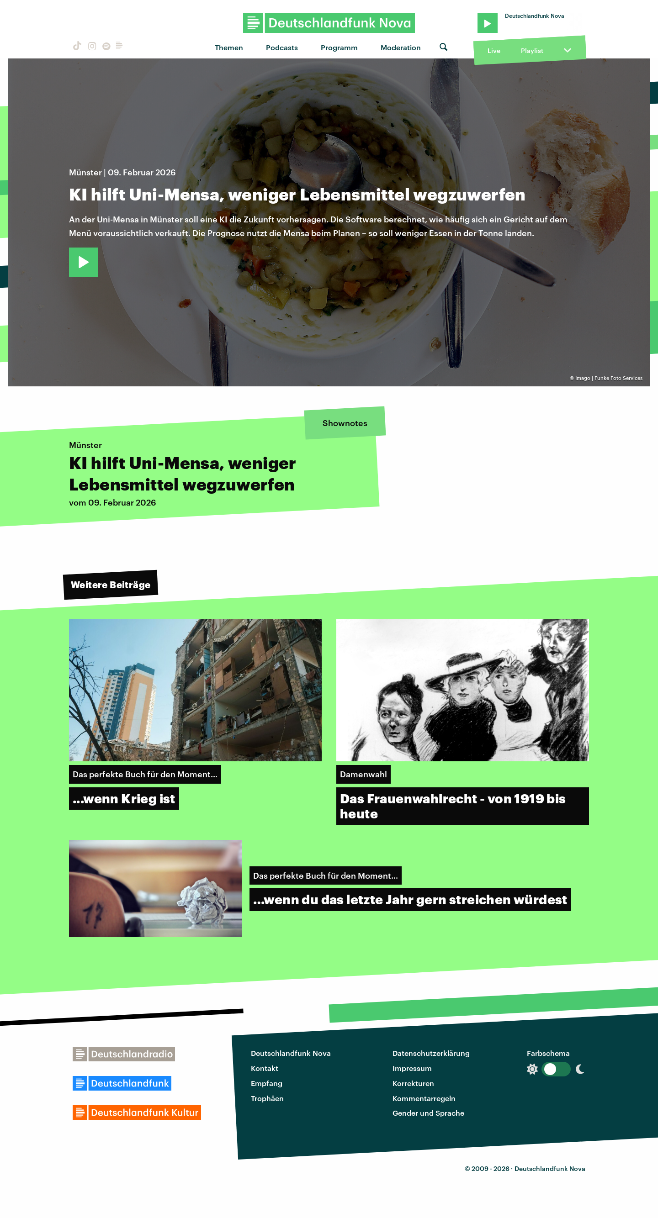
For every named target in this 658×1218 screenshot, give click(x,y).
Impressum (412, 1068)
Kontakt (264, 1068)
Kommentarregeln (424, 1098)
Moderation (401, 47)
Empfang (266, 1083)
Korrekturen (413, 1083)
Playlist (532, 50)
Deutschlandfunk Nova (291, 1053)
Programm (339, 47)
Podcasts (282, 47)
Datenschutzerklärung (431, 1053)
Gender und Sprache (428, 1112)
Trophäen (267, 1098)
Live (494, 50)
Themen (229, 47)
